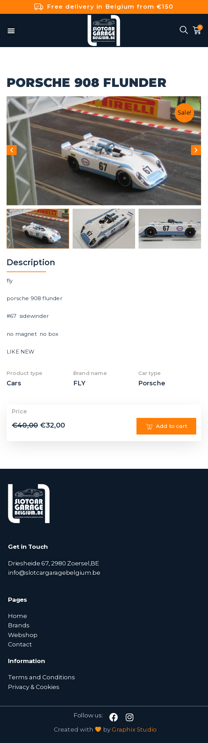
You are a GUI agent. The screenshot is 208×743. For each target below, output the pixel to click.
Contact (20, 644)
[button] (11, 30)
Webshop (23, 634)
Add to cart (166, 426)
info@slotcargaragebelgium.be (54, 572)
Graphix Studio (134, 729)
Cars (14, 383)
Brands (19, 625)
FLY (79, 383)
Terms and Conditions (41, 677)
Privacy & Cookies (33, 686)
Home (17, 615)
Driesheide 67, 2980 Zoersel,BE (53, 563)
